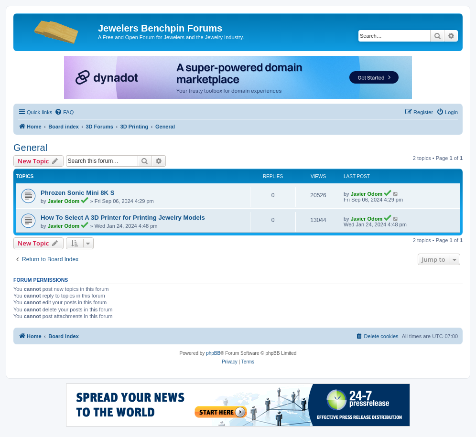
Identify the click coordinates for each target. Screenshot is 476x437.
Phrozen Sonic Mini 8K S (78, 192)
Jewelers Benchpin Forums (160, 28)
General (30, 147)
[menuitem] (64, 112)
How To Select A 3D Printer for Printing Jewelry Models (123, 217)
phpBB (213, 353)
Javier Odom (64, 201)
